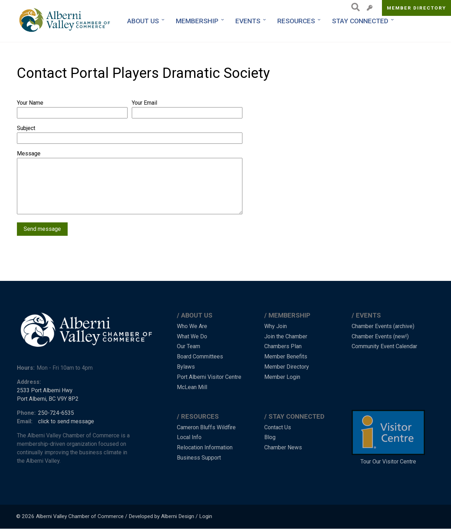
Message (29, 153)
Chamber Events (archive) (383, 326)
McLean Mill (192, 387)
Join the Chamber (285, 336)
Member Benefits (285, 356)
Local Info (189, 437)
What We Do (192, 336)
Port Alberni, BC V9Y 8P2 (48, 398)
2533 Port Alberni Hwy (45, 390)
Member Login (282, 377)
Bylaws (186, 366)
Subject (26, 128)
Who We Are (192, 326)
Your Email (144, 102)
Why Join (275, 326)
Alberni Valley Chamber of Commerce (80, 516)
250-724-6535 (56, 413)
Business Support (199, 457)
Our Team (188, 346)
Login (205, 516)
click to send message (66, 421)
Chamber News (283, 447)
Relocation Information (205, 447)
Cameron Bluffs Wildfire (206, 427)
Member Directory (416, 8)
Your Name (30, 102)
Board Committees (200, 356)
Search (353, 7)
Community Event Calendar (384, 346)
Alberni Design (177, 516)
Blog (270, 437)
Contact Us (277, 427)
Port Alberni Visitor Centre (209, 377)
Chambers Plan (283, 346)
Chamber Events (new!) (380, 336)
